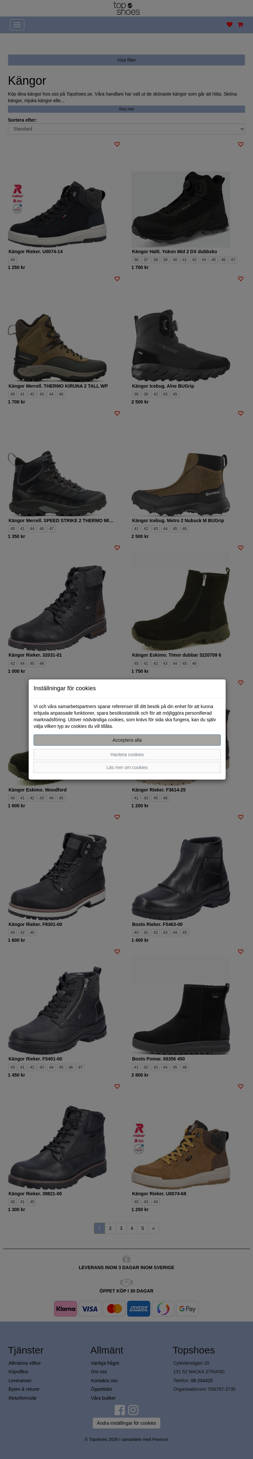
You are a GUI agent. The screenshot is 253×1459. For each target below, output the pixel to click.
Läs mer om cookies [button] (127, 767)
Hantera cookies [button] (127, 754)
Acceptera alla (127, 740)
